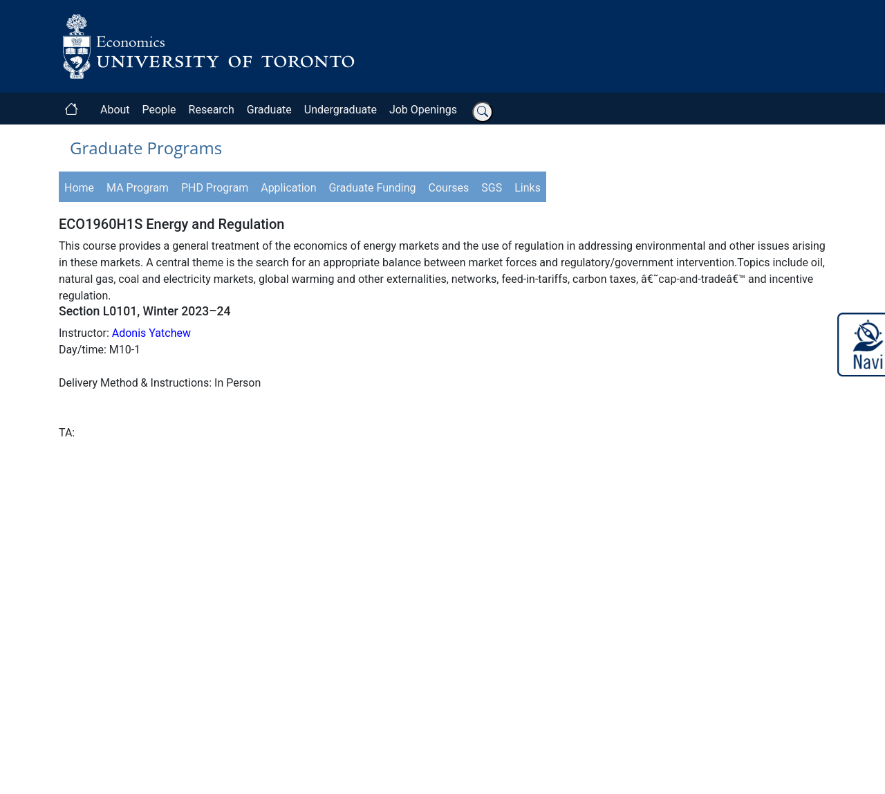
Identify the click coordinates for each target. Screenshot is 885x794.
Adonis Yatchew (151, 333)
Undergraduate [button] (340, 109)
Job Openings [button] (423, 109)
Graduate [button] (269, 109)
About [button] (115, 109)
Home (79, 187)
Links (527, 187)
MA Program (137, 187)
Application (288, 187)
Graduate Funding (372, 187)
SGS (491, 187)
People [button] (159, 109)
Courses (449, 187)
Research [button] (211, 109)
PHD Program (214, 187)
